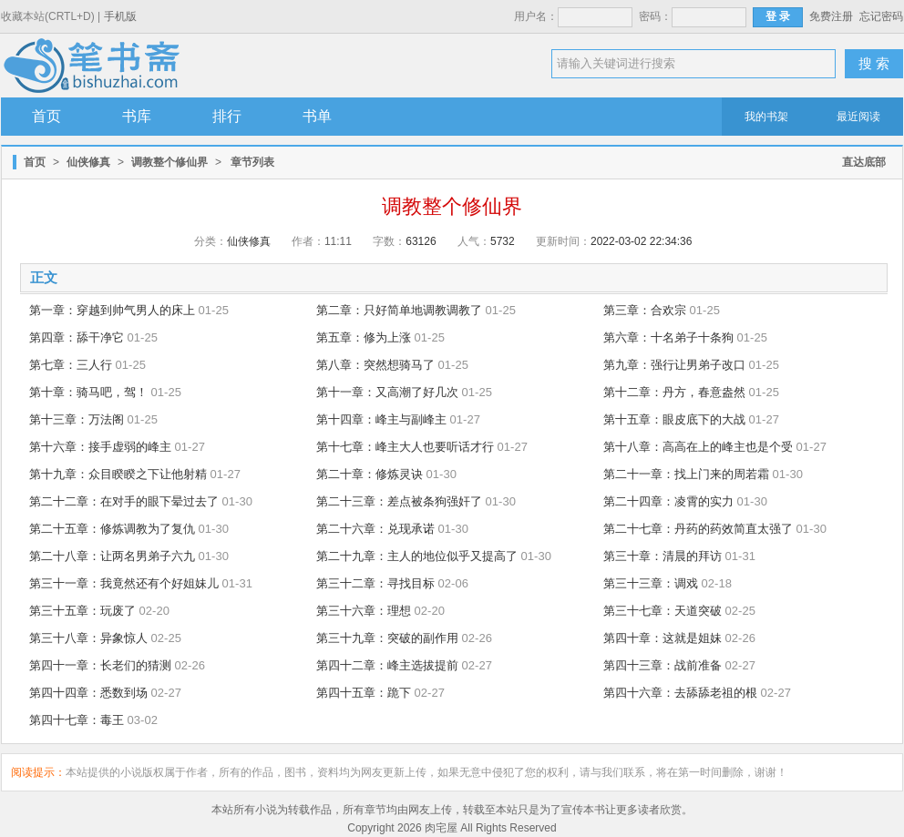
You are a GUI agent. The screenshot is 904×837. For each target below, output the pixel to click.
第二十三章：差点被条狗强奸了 (399, 501)
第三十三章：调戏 (650, 583)
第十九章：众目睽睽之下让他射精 (118, 474)
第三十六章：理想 (363, 611)
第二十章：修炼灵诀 (369, 474)
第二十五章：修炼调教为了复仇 (112, 529)
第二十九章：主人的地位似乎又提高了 (417, 556)
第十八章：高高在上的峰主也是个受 (698, 447)
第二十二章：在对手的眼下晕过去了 (124, 501)
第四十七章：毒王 (76, 720)
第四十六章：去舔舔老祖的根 (680, 692)
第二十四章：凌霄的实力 (668, 501)
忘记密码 (881, 16)
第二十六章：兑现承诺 (375, 529)
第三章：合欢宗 (644, 310)
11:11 (338, 241)
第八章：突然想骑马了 (375, 365)
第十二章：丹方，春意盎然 (674, 392)
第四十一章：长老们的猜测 (100, 665)
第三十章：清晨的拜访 (662, 556)
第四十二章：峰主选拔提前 (387, 665)
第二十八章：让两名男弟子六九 (112, 556)
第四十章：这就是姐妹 (662, 638)
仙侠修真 (88, 162)
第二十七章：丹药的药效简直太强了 (698, 529)
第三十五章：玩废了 (82, 611)
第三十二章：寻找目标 (375, 583)
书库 (136, 116)
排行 (226, 116)
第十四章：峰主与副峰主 (381, 419)
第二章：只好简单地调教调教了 (399, 310)
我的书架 (766, 116)
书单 (317, 116)
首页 (46, 116)
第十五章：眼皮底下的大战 (674, 419)
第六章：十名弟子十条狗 (668, 337)
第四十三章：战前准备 (662, 665)
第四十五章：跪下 (363, 692)
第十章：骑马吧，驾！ (88, 392)
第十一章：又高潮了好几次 (387, 392)
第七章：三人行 (70, 365)
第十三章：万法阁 (76, 419)
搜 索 (873, 63)
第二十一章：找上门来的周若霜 (686, 474)
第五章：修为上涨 (363, 337)
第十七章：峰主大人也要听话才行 (405, 447)
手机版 (120, 16)
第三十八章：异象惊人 (88, 638)
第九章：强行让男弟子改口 (674, 365)
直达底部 (864, 162)
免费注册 (831, 16)
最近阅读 (858, 116)
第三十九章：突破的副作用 (387, 638)
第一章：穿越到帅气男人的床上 (112, 310)
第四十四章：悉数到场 (88, 692)
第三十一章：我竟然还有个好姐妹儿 (124, 583)
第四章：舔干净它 (76, 337)
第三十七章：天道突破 (662, 611)
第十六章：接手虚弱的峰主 (100, 447)
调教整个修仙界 (169, 162)
